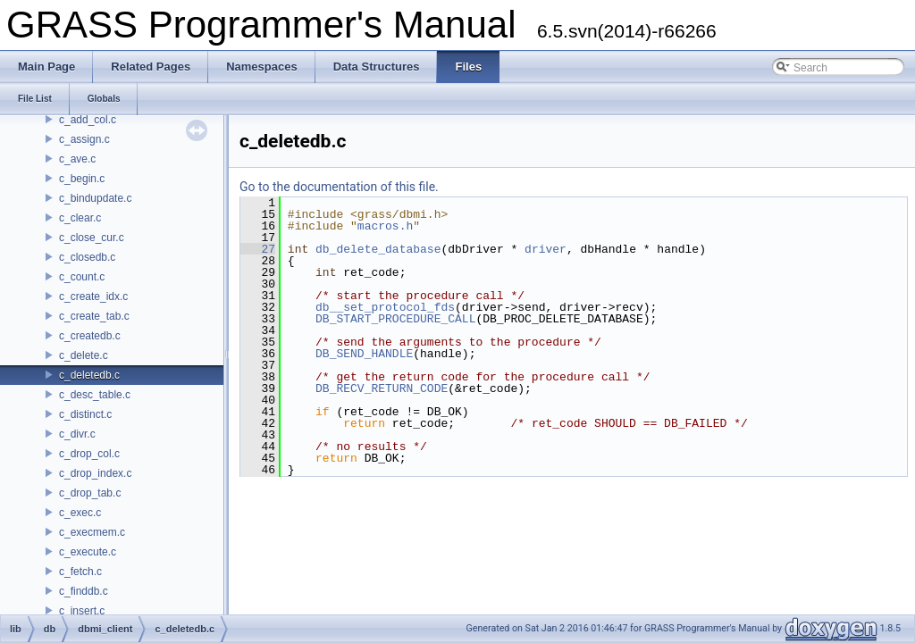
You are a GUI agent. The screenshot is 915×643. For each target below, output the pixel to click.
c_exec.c (80, 512)
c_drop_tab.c (90, 493)
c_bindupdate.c (95, 198)
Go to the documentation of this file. (339, 187)
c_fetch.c (80, 571)
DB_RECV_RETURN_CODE (381, 388)
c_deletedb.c (89, 375)
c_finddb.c (83, 591)
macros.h (385, 226)
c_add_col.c (87, 119)
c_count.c (82, 277)
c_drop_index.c (95, 473)
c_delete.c (83, 355)
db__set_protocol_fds (385, 307)
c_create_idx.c (93, 296)
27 (257, 249)
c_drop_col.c (89, 453)
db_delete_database (378, 249)
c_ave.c (77, 159)
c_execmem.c (92, 532)
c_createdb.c (90, 336)
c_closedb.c (87, 257)
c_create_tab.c (94, 316)
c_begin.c (82, 178)
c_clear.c (80, 218)
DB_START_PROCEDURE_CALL (395, 319)
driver (546, 249)
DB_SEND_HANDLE (364, 354)
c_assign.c (84, 139)
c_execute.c (87, 552)
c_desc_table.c (94, 394)
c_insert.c (82, 611)
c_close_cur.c (91, 237)
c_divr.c (77, 434)
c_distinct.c (85, 414)
